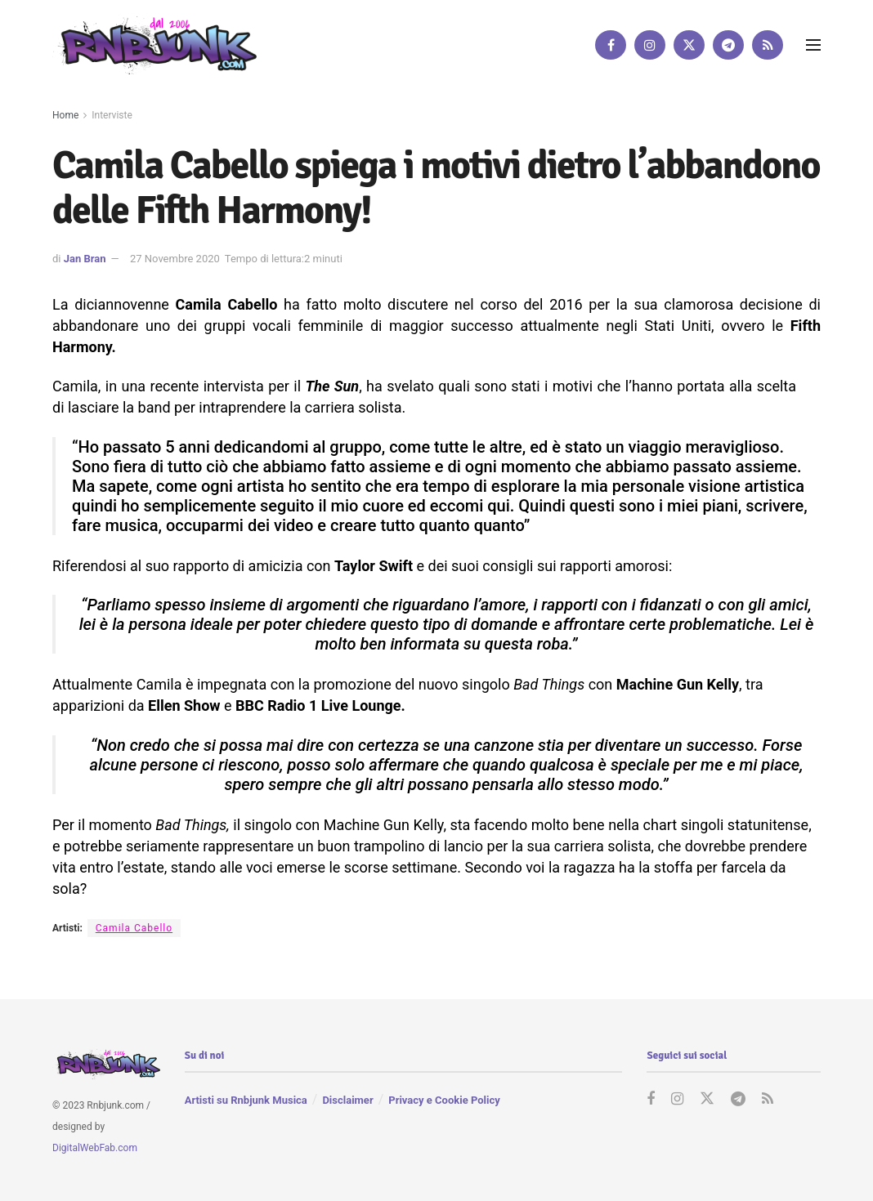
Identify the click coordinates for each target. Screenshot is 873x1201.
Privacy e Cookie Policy (443, 1100)
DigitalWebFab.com (94, 1148)
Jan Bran (85, 258)
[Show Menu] (813, 45)
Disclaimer (347, 1100)
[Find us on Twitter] (689, 45)
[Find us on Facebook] (610, 45)
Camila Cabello (134, 928)
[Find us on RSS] (767, 45)
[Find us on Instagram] (649, 45)
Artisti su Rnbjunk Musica (246, 1100)
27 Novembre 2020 (175, 258)
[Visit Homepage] (154, 44)
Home (65, 115)
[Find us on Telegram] (728, 45)
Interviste (112, 115)
